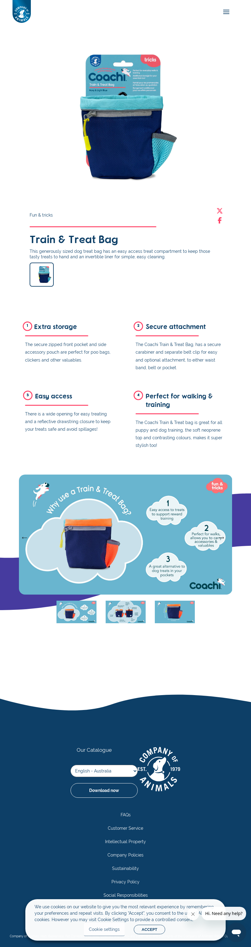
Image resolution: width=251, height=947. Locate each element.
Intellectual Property (125, 841)
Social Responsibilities (126, 895)
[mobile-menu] (224, 12)
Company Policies (125, 855)
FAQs (126, 815)
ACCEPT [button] (149, 929)
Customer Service (125, 828)
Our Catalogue (94, 750)
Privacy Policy (125, 882)
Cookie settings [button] (104, 929)
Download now (104, 790)
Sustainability (125, 868)
